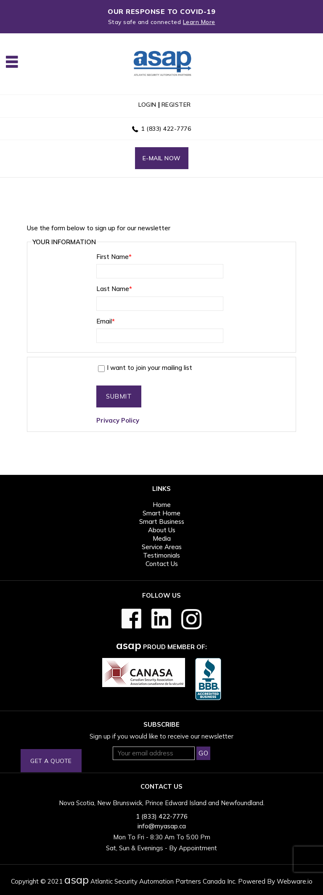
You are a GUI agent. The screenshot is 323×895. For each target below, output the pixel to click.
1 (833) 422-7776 (166, 128)
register (176, 104)
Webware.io (294, 881)
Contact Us (162, 564)
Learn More (199, 22)
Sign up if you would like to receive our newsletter (161, 736)
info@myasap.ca (162, 826)
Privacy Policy (117, 420)
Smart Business (161, 522)
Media (162, 538)
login (147, 104)
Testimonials (161, 555)
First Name (114, 257)
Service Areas (162, 547)
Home (162, 505)
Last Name (114, 289)
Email (105, 321)
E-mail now (162, 158)
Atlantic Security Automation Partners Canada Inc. (150, 881)
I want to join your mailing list (145, 368)
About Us (161, 530)
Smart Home (161, 513)
